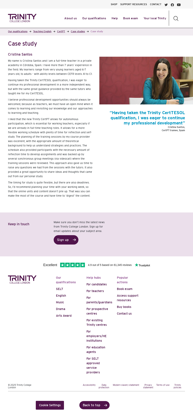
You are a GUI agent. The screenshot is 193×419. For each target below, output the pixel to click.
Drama (60, 309)
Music (60, 302)
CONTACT (155, 4)
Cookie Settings (50, 405)
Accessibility (89, 385)
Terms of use (162, 385)
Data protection (104, 386)
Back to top (91, 405)
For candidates (96, 284)
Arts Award (64, 315)
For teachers (95, 291)
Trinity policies (177, 386)
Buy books (124, 306)
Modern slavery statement (126, 385)
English (61, 295)
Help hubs (93, 277)
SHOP (114, 4)
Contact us (124, 313)
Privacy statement (148, 386)
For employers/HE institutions (96, 336)
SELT (59, 289)
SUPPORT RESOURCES (133, 4)
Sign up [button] (63, 240)
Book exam (124, 289)
